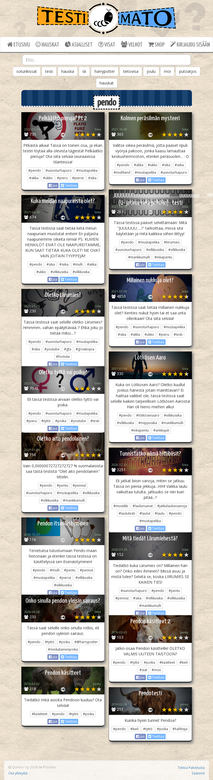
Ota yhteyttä (17, 773)
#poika (60, 421)
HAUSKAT (47, 44)
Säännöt (198, 773)
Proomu (49, 767)
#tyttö (46, 421)
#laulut (145, 513)
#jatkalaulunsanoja (172, 506)
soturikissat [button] (26, 71)
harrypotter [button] (105, 71)
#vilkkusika (176, 249)
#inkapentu (163, 257)
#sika (92, 178)
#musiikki (120, 506)
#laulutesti (127, 513)
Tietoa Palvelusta (191, 767)
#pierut (78, 178)
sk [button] (84, 71)
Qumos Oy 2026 (23, 767)
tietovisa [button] (130, 71)
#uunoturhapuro (58, 170)
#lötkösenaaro (147, 415)
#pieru (62, 178)
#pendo (34, 170)
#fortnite (63, 356)
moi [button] (167, 71)
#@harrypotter (86, 642)
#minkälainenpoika (63, 649)
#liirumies (171, 242)
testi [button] (49, 71)
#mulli (78, 264)
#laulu (159, 513)
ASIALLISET (79, 44)
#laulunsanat (143, 506)
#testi (178, 334)
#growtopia (85, 349)
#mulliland (122, 172)
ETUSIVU (18, 44)
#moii (156, 670)
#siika (179, 165)
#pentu (62, 485)
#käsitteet (167, 662)
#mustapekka (87, 170)
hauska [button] (67, 71)
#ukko (48, 178)
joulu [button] (151, 71)
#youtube (52, 349)
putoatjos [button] (188, 71)
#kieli (183, 662)
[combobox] (106, 59)
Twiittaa (69, 185)
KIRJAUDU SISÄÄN (190, 44)
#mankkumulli (139, 257)
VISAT (106, 44)
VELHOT (132, 44)
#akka (34, 178)
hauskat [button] (107, 83)
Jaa (53, 185)
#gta (67, 349)
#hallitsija (180, 729)
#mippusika (147, 422)
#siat (143, 670)
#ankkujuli (161, 430)
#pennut (79, 485)
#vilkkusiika (155, 249)
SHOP (156, 44)
